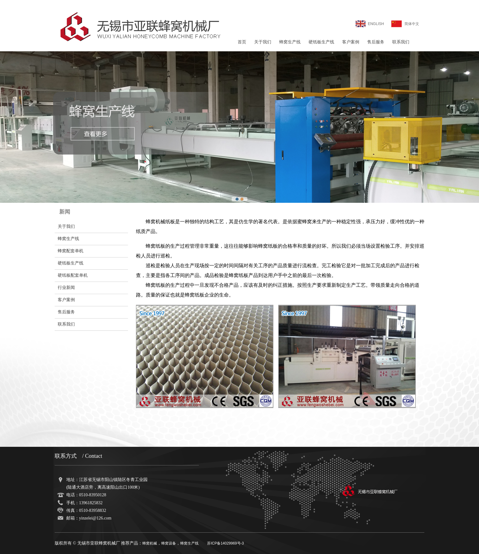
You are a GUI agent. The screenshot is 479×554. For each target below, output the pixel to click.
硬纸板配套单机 (73, 275)
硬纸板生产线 (321, 42)
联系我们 (400, 42)
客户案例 (350, 42)
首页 (242, 42)
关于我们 (262, 42)
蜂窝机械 (149, 543)
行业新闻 (66, 287)
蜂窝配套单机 (70, 251)
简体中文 (411, 24)
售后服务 (375, 42)
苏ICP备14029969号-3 (225, 543)
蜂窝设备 (168, 543)
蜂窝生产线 (290, 42)
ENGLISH (376, 24)
